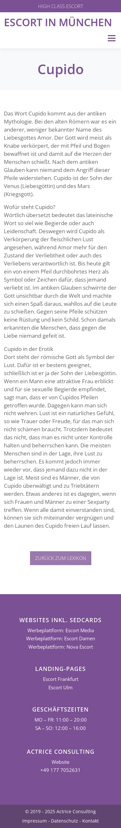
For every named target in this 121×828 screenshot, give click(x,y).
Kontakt (90, 821)
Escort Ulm (60, 687)
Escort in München (58, 22)
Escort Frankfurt (60, 679)
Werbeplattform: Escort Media (60, 630)
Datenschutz (64, 821)
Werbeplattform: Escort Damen (60, 638)
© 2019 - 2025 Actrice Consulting (60, 811)
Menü (111, 38)
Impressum (34, 821)
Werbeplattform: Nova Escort (60, 646)
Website (60, 762)
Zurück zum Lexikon (60, 558)
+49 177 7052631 (60, 770)
